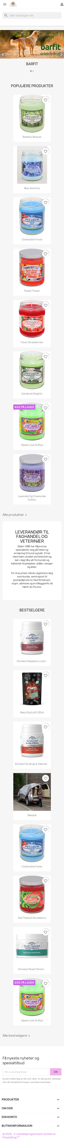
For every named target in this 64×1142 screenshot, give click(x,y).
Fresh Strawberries (32, 342)
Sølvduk (32, 815)
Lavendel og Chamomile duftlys (32, 498)
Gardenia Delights (32, 393)
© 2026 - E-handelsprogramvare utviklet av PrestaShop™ (29, 1135)
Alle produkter (15, 515)
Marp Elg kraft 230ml (32, 712)
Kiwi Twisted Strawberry (32, 917)
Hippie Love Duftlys (32, 445)
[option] (32, 51)
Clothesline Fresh (32, 239)
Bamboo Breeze (32, 136)
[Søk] (32, 15)
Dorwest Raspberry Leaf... (32, 661)
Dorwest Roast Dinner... (32, 969)
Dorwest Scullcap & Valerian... (32, 764)
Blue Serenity (32, 188)
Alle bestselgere (17, 1036)
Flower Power (32, 290)
